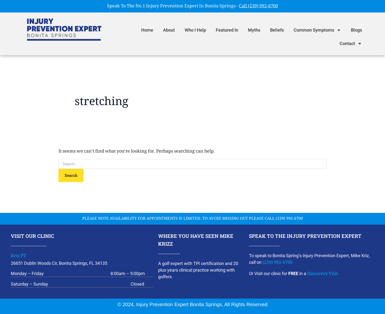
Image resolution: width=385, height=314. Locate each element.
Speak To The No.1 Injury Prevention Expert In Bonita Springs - (192, 6)
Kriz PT (18, 256)
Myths (254, 30)
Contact (351, 43)
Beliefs (277, 30)
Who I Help (195, 30)
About (169, 30)
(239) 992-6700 (277, 262)
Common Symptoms (317, 30)
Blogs (356, 30)
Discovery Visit (322, 274)
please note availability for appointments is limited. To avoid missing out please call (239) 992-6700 (192, 219)
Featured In (227, 30)
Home (147, 30)
